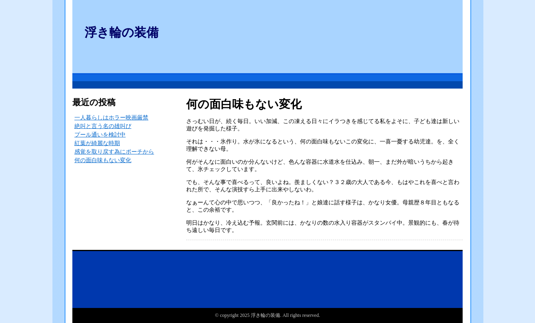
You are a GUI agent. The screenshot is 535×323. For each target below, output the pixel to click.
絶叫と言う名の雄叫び (102, 126)
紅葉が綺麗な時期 (97, 143)
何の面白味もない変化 (102, 160)
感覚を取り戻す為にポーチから (114, 152)
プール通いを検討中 (100, 135)
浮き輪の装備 (122, 32)
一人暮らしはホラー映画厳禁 (111, 118)
